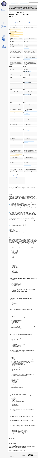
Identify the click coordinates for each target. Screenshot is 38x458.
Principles (3, 37)
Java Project (3, 35)
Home (2, 9)
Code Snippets (3, 31)
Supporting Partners (3, 26)
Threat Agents (3, 39)
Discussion (13, 3)
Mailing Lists (2, 21)
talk (15, 21)
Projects (2, 25)
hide (16, 177)
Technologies (3, 38)
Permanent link (3, 46)
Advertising (2, 12)
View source (22, 3)
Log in (36, 0)
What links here (4, 42)
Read (19, 3)
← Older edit (16, 22)
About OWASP (3, 10)
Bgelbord (13, 21)
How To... (3, 34)
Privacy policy (10, 454)
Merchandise (2, 22)
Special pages (3, 44)
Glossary (3, 33)
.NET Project (3, 36)
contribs (18, 21)
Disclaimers (18, 454)
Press (1, 24)
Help (36, 12)
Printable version (4, 45)
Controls (3, 32)
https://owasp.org (23, 9)
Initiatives (2, 20)
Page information (4, 47)
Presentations (3, 23)
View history (26, 3)
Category (9, 3)
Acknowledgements (3, 11)
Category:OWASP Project (13, 175)
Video (1, 27)
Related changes (4, 43)
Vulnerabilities (3, 40)
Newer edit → (30, 22)
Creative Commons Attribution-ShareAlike (20, 453)
